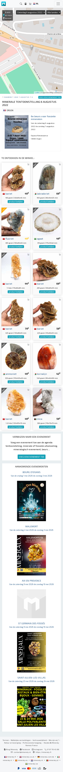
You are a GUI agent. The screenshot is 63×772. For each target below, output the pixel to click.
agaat (38, 238)
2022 (16, 97)
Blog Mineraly (11, 749)
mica (38, 418)
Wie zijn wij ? (54, 740)
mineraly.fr (10, 757)
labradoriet (41, 193)
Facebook (25, 749)
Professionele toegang (32, 743)
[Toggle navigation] (58, 4)
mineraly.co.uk (27, 757)
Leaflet (37, 93)
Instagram (37, 749)
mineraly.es (21, 760)
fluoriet (8, 238)
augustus (25, 97)
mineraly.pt (52, 760)
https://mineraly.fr (43, 752)
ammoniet (9, 373)
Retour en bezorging (12, 743)
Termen (6, 740)
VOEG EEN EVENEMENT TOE (31, 457)
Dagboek (8, 97)
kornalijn (40, 373)
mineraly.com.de (45, 757)
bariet (7, 193)
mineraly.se (31, 764)
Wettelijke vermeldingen (21, 740)
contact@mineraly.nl (22, 752)
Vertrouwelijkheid (40, 740)
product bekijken (16, 201)
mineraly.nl (37, 760)
